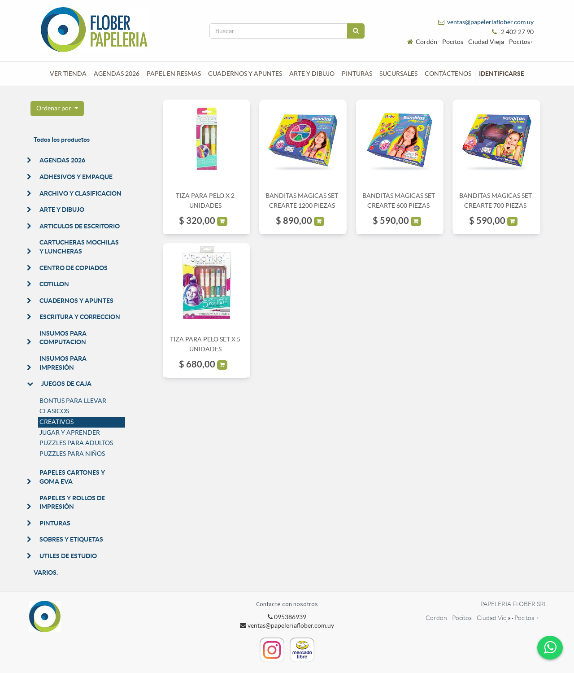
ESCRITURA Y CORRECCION (79, 316)
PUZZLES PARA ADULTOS (76, 442)
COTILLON (54, 284)
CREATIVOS (56, 421)
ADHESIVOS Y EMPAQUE (76, 176)
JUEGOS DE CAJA (66, 383)
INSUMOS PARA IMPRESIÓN (63, 363)
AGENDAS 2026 (62, 160)
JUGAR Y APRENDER (69, 432)
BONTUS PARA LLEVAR (72, 400)
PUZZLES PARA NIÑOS (72, 453)
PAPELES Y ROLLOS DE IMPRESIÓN (72, 502)
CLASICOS (54, 411)
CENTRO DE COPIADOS (73, 267)
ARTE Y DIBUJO (61, 209)
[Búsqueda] (356, 31)
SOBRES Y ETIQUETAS (71, 539)
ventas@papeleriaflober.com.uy (490, 22)
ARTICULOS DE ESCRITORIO (79, 226)
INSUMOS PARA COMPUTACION (63, 338)
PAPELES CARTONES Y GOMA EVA (72, 477)
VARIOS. (46, 572)
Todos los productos (62, 139)
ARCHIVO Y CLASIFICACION (80, 193)
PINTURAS (54, 523)
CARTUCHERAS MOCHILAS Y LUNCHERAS (79, 247)
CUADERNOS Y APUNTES (76, 300)
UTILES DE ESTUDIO (68, 555)
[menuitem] (68, 74)
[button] (57, 108)
